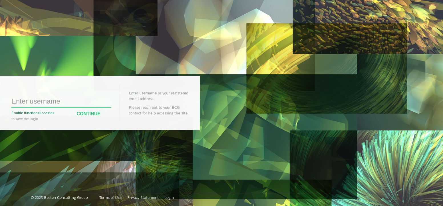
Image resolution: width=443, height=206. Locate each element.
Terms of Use (110, 197)
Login (169, 197)
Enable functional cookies (32, 113)
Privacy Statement (143, 197)
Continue (93, 114)
